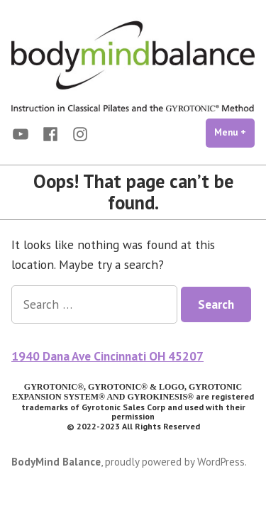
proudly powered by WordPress (175, 461)
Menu (234, 132)
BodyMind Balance (56, 461)
